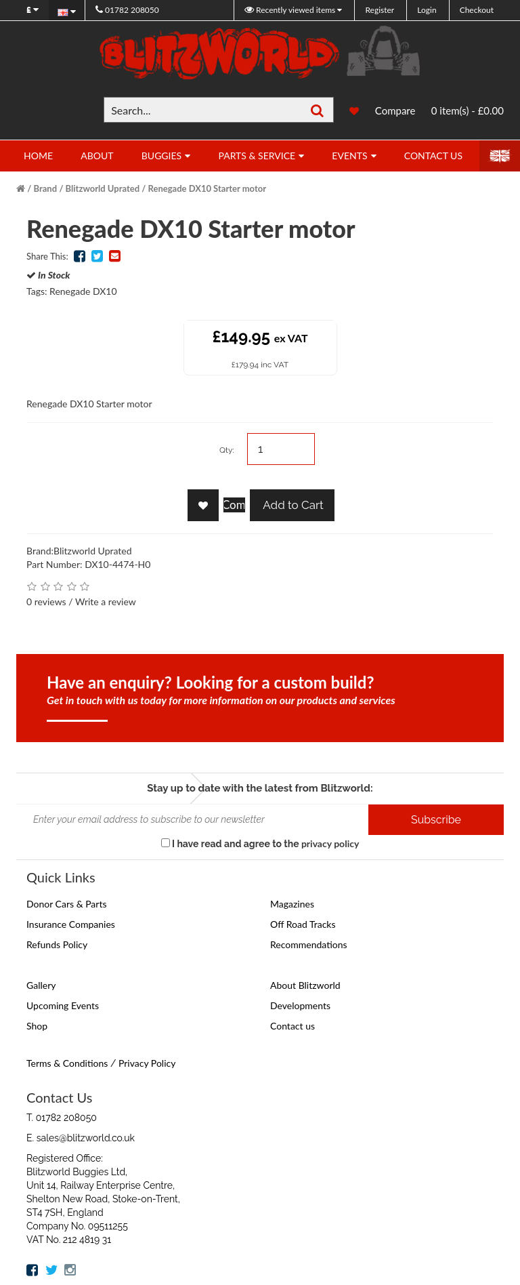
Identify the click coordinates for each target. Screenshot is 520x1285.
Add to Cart (292, 505)
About (97, 155)
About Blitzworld (305, 985)
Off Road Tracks (303, 924)
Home (38, 155)
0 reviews (46, 601)
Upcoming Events (62, 1005)
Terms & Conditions (67, 1063)
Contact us (292, 1026)
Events (349, 155)
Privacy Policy (146, 1063)
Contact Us (433, 155)
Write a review (105, 601)
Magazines (292, 904)
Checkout (477, 10)
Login (426, 10)
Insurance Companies (70, 924)
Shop (36, 1026)
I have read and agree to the (260, 843)
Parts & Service (256, 155)
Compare (395, 110)
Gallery (41, 985)
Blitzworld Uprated (102, 188)
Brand (46, 188)
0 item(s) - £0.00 (467, 110)
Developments (300, 1005)
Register (379, 10)
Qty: (226, 450)
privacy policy (330, 843)
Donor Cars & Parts (66, 904)
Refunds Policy (56, 944)
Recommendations (308, 944)
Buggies (161, 155)
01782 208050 (127, 10)
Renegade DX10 (83, 291)
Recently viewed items (290, 10)
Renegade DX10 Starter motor (207, 188)
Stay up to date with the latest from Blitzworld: (259, 788)
